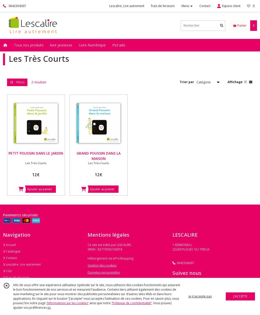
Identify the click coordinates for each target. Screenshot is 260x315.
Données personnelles (104, 272)
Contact (204, 6)
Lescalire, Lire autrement (22, 264)
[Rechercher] (221, 25)
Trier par (187, 82)
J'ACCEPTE (240, 296)
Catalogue (11, 251)
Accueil (9, 245)
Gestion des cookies (102, 265)
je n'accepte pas (200, 296)
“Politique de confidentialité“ (132, 303)
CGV (7, 271)
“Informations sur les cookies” (67, 303)
